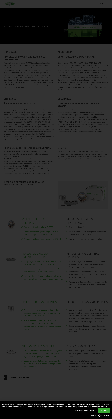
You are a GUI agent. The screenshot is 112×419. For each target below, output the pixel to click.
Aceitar (104, 410)
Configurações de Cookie (84, 410)
